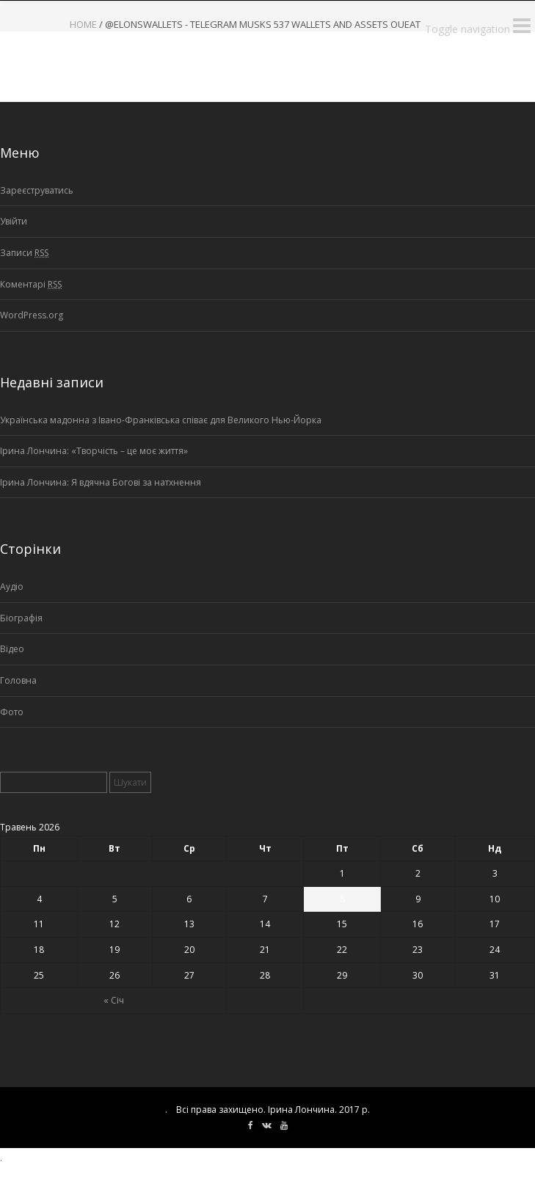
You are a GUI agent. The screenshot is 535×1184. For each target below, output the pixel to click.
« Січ (113, 1000)
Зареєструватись (36, 190)
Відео (12, 649)
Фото (11, 712)
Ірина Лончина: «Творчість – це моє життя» (94, 451)
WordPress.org (31, 315)
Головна (18, 680)
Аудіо (11, 586)
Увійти (13, 221)
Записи (24, 253)
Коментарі (31, 284)
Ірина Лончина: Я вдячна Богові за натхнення (100, 482)
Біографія (21, 618)
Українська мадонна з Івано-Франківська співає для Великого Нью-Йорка (160, 420)
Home (83, 24)
